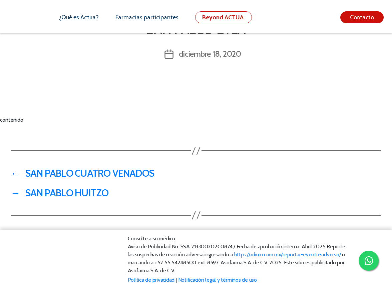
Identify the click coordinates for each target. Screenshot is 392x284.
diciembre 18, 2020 (210, 54)
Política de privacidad (151, 280)
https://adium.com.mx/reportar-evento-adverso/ (287, 254)
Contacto (362, 17)
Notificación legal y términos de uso (217, 280)
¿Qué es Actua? (79, 17)
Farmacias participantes (146, 17)
